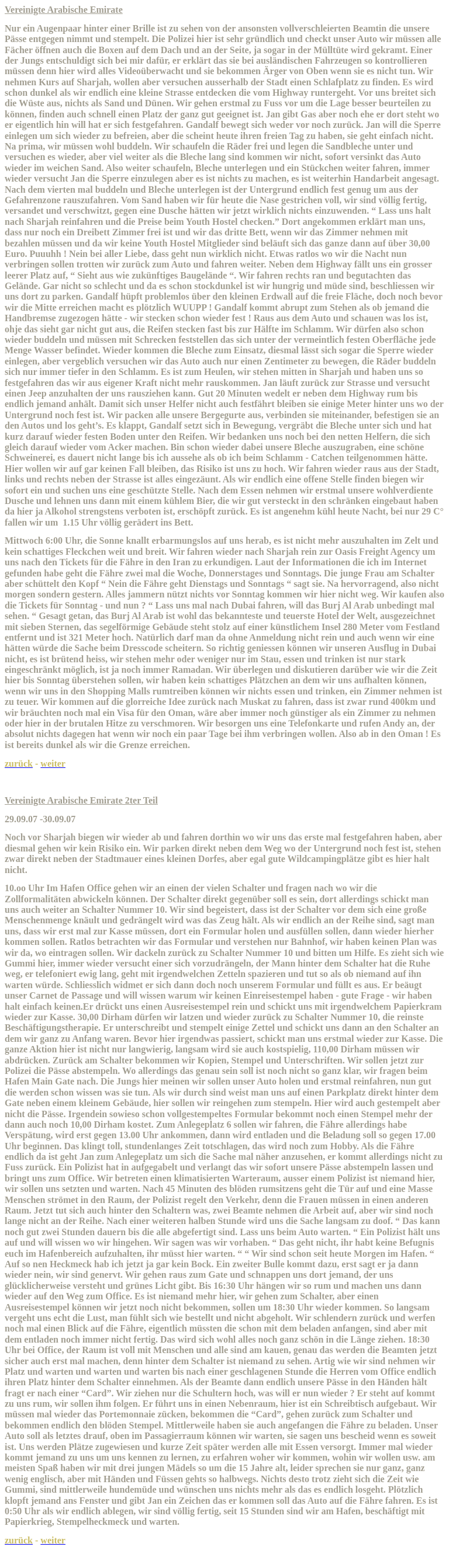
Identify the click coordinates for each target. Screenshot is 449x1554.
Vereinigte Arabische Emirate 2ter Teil (81, 800)
